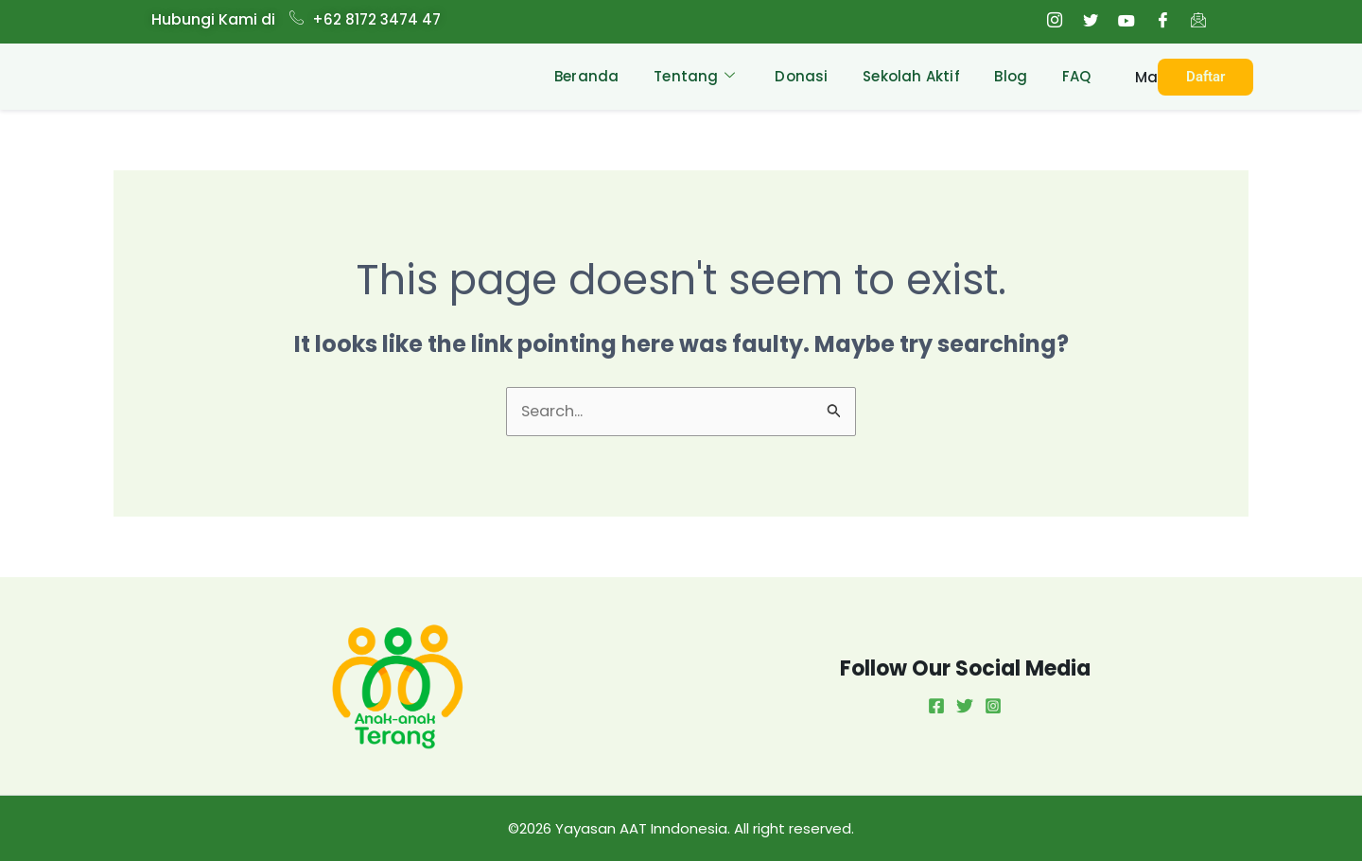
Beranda (568, 76)
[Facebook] (1162, 22)
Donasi (789, 76)
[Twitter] (1090, 22)
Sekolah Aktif (903, 76)
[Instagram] (1054, 22)
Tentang (680, 76)
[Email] (1198, 22)
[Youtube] (1126, 22)
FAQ (1075, 76)
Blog (1005, 76)
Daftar (1206, 76)
